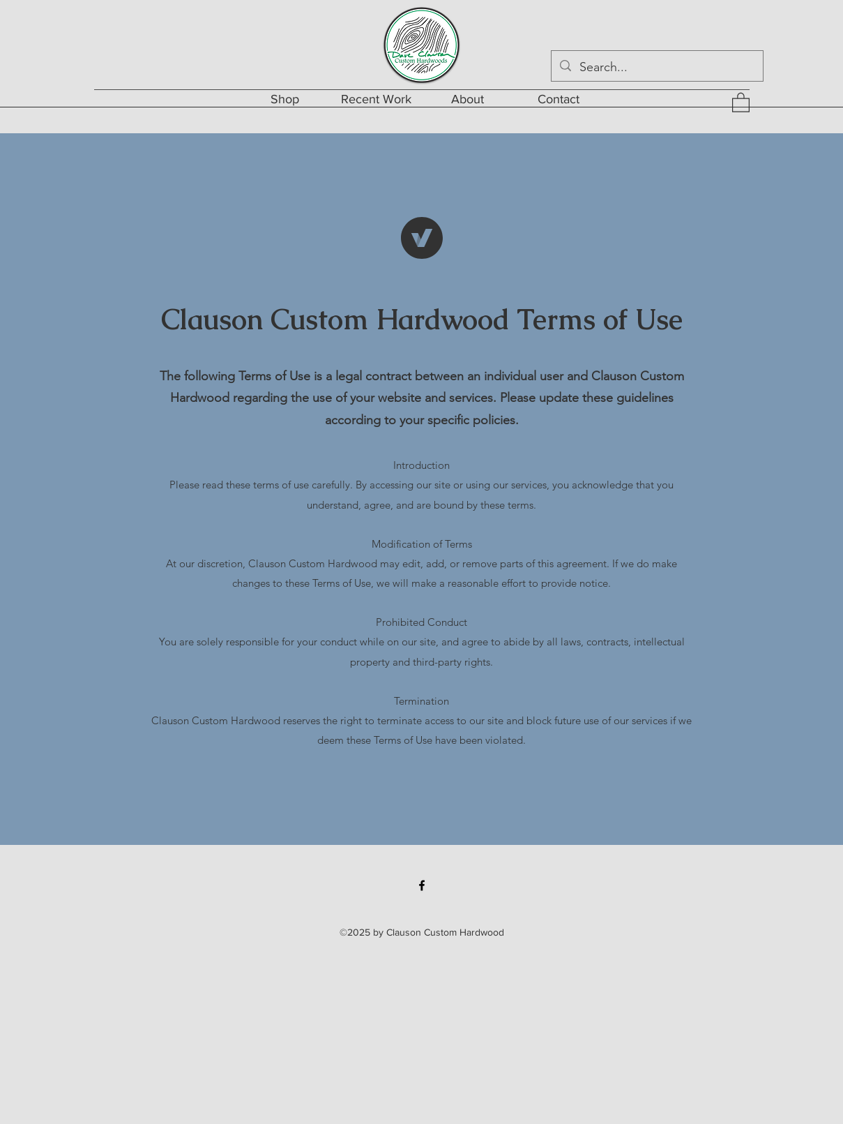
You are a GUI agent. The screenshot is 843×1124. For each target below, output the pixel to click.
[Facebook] (422, 885)
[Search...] (656, 67)
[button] (741, 101)
